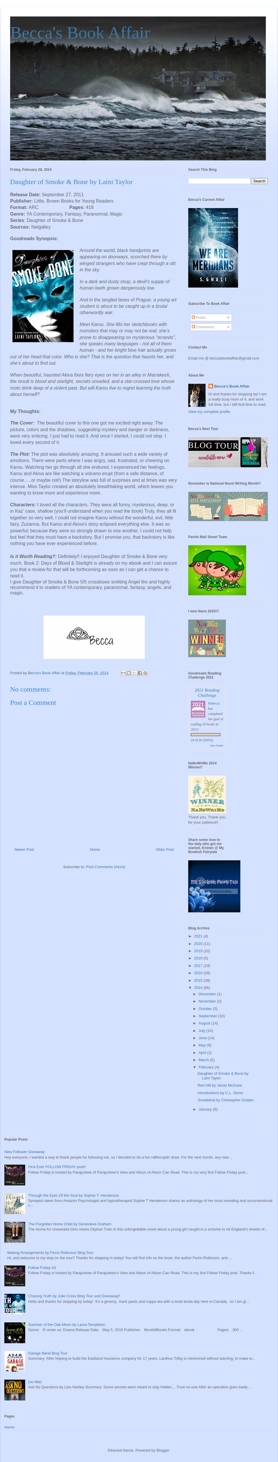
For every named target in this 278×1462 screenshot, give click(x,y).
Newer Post (24, 849)
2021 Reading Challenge (207, 693)
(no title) (35, 1382)
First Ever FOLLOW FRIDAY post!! (57, 1167)
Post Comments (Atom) (105, 867)
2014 (199, 987)
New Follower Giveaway (24, 1152)
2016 (199, 973)
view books (216, 745)
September (208, 1016)
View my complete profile (209, 411)
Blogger (162, 1450)
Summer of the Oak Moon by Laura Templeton (66, 1324)
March (204, 1060)
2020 (199, 944)
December (208, 994)
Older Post (165, 849)
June (203, 1038)
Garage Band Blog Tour (47, 1353)
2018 (199, 958)
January (206, 1109)
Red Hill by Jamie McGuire (219, 1085)
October (206, 1009)
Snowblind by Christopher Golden (225, 1100)
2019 (199, 951)
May (203, 1045)
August (205, 1023)
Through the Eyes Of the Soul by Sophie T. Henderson (73, 1195)
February (207, 1067)
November (208, 1001)
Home (95, 849)
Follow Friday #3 (42, 1267)
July (202, 1031)
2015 (199, 980)
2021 (199, 936)
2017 (199, 965)
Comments (203, 327)
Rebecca (214, 703)
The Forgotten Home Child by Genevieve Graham (69, 1224)
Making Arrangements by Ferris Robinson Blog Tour (50, 1252)
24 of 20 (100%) (202, 740)
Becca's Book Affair (80, 32)
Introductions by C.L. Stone (220, 1093)
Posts (199, 317)
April (203, 1052)
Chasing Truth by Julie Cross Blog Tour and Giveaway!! (74, 1296)
